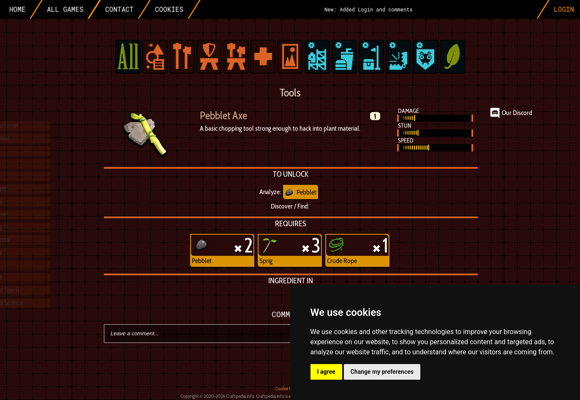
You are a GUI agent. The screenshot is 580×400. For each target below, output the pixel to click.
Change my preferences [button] (382, 371)
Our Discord (517, 113)
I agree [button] (326, 371)
